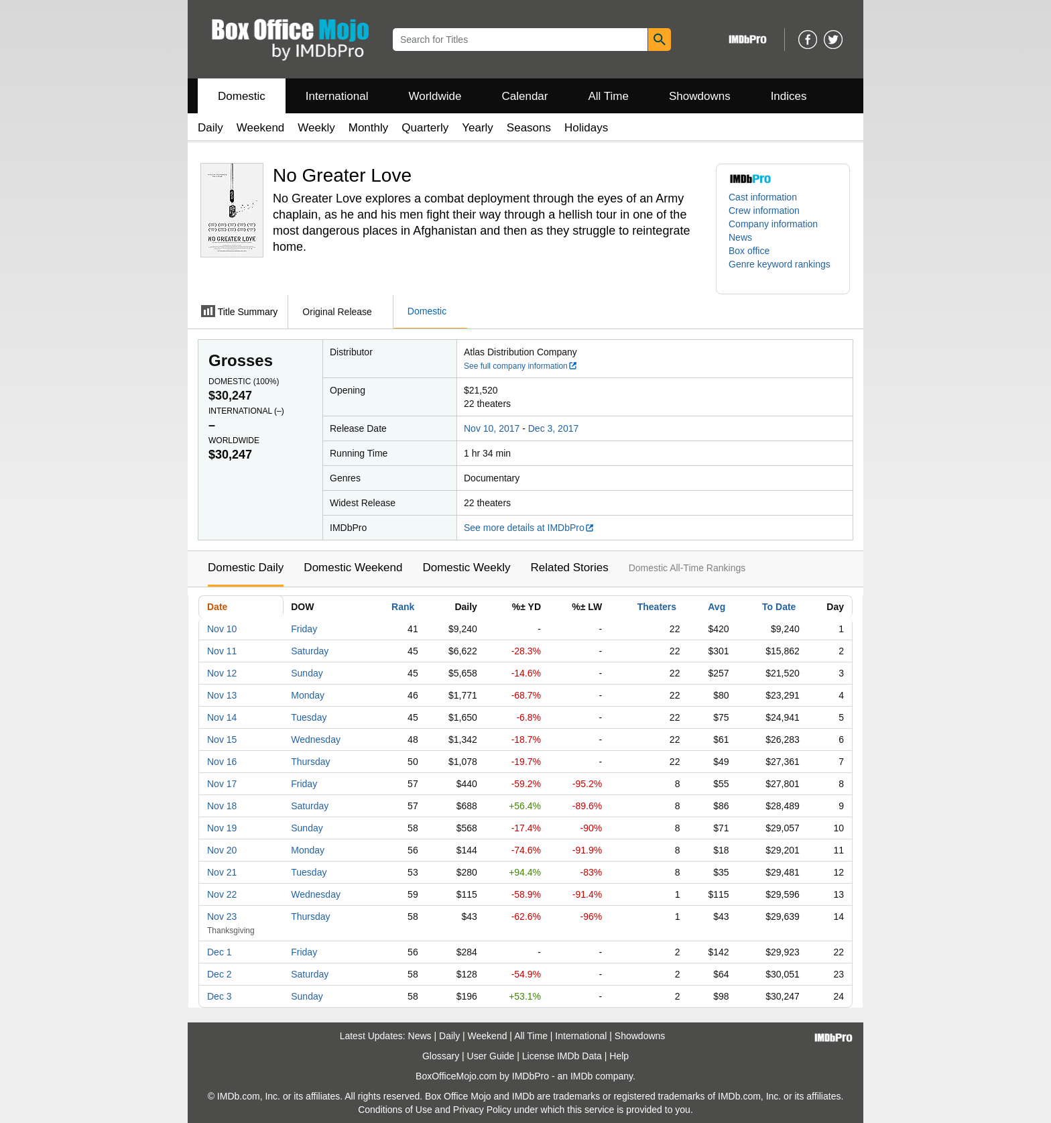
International (337, 96)
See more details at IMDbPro (529, 527)
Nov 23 (222, 916)
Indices (789, 96)
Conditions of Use (395, 1109)
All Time (609, 96)
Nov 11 (222, 651)
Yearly (477, 127)
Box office (749, 250)
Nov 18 (222, 806)
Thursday (310, 761)
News (740, 237)
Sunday (306, 673)
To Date (779, 606)
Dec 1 (219, 952)
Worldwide (434, 96)
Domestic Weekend (353, 567)
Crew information (764, 210)
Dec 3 (219, 996)
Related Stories (569, 567)
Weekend (261, 127)
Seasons (529, 127)
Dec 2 (219, 974)
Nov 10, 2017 (491, 428)
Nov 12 (222, 673)
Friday (304, 629)
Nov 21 (222, 872)
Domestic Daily (246, 567)
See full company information (521, 366)
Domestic (241, 96)
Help (619, 1056)
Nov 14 (222, 717)
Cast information (763, 197)
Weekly (316, 127)
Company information (773, 224)
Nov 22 (222, 894)
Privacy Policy (482, 1109)
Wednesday (316, 739)
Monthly (369, 127)
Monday (307, 695)
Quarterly (424, 127)
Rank (402, 606)
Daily (210, 127)
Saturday (309, 651)
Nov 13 (222, 695)
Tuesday (308, 717)
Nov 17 (222, 783)
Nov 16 (222, 761)
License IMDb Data (562, 1056)
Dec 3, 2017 (553, 428)
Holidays (586, 127)
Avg (716, 606)
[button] (783, 270)
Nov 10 (222, 629)
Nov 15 (222, 739)
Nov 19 (222, 828)
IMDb (581, 1076)
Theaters (656, 606)
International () (246, 411)
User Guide (491, 1056)
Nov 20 (222, 850)
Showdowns (700, 96)
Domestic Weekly (466, 567)
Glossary (440, 1056)
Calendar (525, 96)
